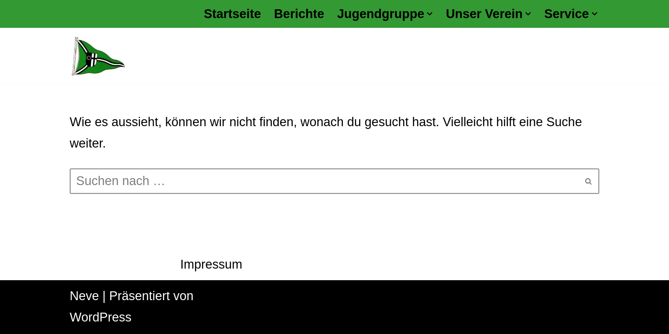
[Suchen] (324, 181)
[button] (429, 14)
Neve (84, 296)
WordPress (100, 317)
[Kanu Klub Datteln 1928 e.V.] (97, 56)
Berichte (299, 14)
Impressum (211, 264)
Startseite (232, 14)
